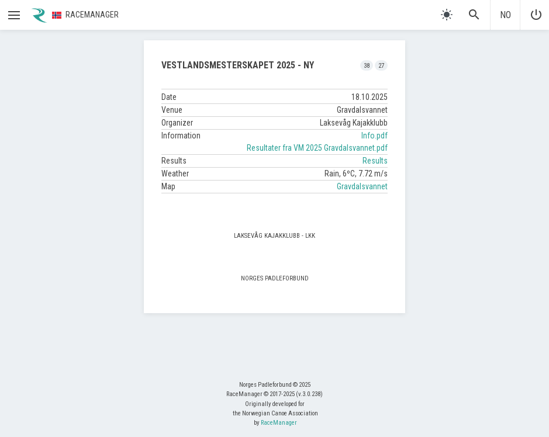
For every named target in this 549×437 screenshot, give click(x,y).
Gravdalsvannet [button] (362, 186)
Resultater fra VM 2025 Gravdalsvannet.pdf (317, 147)
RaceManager (279, 422)
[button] (14, 15)
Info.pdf (374, 135)
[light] (447, 14)
